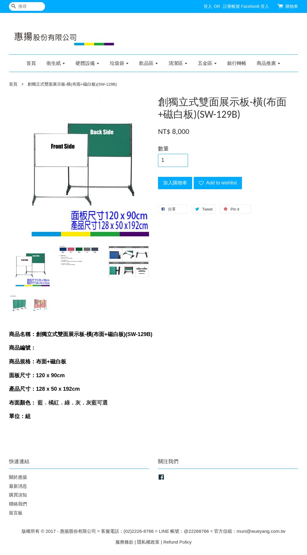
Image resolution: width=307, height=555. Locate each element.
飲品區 (148, 63)
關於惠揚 (18, 477)
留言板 (15, 512)
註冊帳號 (231, 6)
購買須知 (18, 494)
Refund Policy (177, 541)
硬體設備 (87, 63)
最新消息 (18, 486)
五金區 (207, 63)
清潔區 (177, 63)
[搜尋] (27, 6)
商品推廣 (268, 63)
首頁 (31, 63)
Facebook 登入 (255, 6)
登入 (208, 6)
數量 (163, 149)
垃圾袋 (119, 63)
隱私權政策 (148, 541)
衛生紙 (55, 63)
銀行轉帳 (236, 63)
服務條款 (124, 541)
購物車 (291, 6)
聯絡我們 (18, 503)
